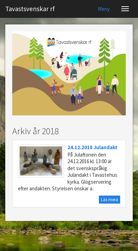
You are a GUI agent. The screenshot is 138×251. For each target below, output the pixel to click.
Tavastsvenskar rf (30, 9)
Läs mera (109, 200)
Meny (104, 9)
